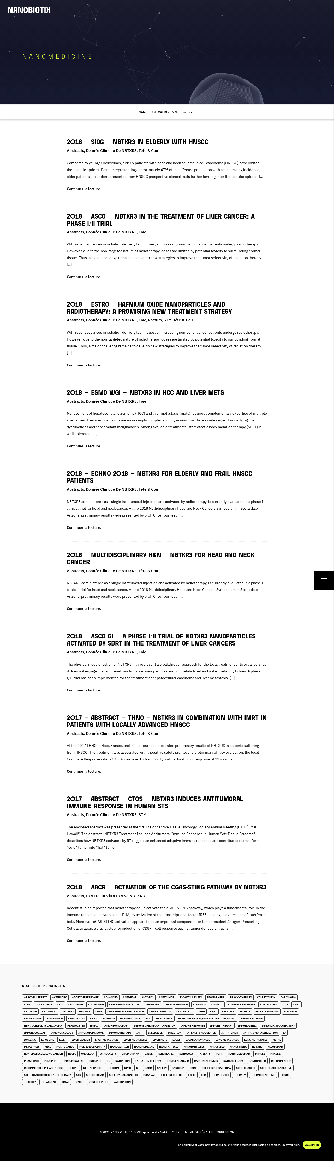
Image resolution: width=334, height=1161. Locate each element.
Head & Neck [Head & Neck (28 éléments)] (164, 1018)
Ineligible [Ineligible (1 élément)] (155, 1032)
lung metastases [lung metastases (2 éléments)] (227, 1039)
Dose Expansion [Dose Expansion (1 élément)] (160, 1011)
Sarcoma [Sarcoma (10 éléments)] (178, 1068)
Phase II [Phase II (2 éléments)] (275, 1054)
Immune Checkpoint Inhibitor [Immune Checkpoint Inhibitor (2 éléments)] (154, 1025)
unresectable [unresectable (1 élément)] (98, 1082)
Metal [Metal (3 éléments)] (277, 1039)
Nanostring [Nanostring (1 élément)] (238, 1046)
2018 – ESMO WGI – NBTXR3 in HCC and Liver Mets (145, 393)
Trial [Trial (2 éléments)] (65, 1082)
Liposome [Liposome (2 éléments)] (47, 1039)
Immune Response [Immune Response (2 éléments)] (193, 1025)
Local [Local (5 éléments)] (176, 1039)
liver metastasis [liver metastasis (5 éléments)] (106, 1039)
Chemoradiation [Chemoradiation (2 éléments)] (176, 1004)
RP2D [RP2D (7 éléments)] (127, 1068)
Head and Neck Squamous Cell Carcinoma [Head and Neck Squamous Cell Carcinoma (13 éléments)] (206, 1018)
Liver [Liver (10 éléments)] (63, 1039)
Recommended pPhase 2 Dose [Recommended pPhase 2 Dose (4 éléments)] (43, 1068)
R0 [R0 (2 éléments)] (108, 1061)
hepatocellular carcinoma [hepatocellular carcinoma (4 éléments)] (43, 1025)
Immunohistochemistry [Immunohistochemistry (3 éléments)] (278, 1025)
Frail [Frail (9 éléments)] (94, 1018)
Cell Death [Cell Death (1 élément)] (75, 1004)
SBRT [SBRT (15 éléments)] (193, 1068)
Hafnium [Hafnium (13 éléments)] (109, 1018)
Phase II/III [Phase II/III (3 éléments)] (31, 1061)
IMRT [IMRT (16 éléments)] (139, 1032)
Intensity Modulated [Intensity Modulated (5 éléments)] (201, 1032)
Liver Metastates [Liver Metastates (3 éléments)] (135, 1039)
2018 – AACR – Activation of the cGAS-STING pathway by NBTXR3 (166, 887)
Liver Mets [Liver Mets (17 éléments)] (160, 1039)
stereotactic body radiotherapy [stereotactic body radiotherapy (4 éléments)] (47, 1075)
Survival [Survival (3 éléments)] (149, 1075)
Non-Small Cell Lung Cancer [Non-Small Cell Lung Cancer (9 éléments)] (43, 1054)
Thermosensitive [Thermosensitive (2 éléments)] (263, 1075)
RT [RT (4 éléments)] (138, 1068)
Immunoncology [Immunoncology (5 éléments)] (62, 1032)
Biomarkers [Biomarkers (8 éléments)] (215, 997)
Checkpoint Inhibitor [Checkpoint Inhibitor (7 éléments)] (124, 1004)
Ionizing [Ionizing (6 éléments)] (30, 1039)
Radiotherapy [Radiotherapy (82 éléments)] (233, 1061)
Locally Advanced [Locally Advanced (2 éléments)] (198, 1039)
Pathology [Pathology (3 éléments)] (186, 1054)
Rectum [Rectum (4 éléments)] (114, 1068)
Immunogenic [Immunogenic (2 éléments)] (247, 1025)
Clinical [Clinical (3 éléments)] (217, 1004)
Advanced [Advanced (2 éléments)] (111, 997)
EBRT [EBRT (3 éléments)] (213, 1011)
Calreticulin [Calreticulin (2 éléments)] (266, 997)
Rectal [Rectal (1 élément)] (73, 1068)
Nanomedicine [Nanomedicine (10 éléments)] (144, 1046)
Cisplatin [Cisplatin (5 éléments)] (199, 1004)
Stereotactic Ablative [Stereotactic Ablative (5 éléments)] (276, 1068)
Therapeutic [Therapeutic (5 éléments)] (220, 1075)
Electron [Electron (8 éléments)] (290, 1011)
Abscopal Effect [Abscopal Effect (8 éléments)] (35, 997)
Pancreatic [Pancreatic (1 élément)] (166, 1054)
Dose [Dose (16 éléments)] (98, 1011)
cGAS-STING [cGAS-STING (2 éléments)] (96, 1004)
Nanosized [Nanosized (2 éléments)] (217, 1046)
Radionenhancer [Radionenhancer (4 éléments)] (206, 1061)
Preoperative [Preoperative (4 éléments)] (74, 1061)
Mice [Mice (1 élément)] (48, 1046)
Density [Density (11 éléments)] (84, 1011)
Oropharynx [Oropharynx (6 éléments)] (130, 1054)
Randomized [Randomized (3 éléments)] (257, 1061)
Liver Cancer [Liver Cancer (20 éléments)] (81, 1039)
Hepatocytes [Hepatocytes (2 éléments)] (76, 1025)
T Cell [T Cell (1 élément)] (192, 1075)
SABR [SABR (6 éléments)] (148, 1068)
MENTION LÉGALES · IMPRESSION (209, 1132)
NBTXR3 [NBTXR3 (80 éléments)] (257, 1046)
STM (167, 320)
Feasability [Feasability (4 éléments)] (76, 1018)
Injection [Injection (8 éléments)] (174, 1032)
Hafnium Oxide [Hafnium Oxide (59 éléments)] (130, 1018)
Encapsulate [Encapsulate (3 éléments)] (33, 1018)
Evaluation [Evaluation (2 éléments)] (55, 1018)
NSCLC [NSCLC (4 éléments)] (72, 1054)
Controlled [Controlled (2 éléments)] (268, 1004)
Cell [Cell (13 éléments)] (60, 1004)
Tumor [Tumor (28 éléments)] (79, 1082)
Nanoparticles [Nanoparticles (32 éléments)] (194, 1046)
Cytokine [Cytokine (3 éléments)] (30, 1011)
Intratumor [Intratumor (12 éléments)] (229, 1032)
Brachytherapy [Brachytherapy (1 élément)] (241, 997)
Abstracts (75, 150)
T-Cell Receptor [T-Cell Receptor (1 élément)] (171, 1075)
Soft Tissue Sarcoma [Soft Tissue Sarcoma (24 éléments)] (216, 1068)
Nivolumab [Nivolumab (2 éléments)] (275, 1046)
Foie (142, 232)
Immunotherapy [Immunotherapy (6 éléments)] (120, 1032)
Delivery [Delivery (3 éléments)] (68, 1011)
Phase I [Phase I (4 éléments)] (260, 1054)
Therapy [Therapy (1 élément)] (240, 1075)
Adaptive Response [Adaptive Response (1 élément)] (85, 997)
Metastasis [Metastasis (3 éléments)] (32, 1046)
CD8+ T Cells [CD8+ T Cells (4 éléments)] (44, 1004)
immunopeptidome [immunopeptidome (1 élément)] (91, 1032)
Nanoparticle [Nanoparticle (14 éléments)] (168, 1046)
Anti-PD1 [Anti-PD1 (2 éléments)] (147, 997)
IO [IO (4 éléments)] (284, 1032)
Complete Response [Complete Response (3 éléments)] (241, 1004)
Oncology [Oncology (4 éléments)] (88, 1054)
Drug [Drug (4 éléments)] (201, 1011)
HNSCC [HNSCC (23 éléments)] (94, 1025)
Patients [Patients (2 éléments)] (205, 1054)
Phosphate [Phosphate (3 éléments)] (51, 1061)
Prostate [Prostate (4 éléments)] (95, 1061)
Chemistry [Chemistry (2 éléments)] (152, 1004)
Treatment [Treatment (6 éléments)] (48, 1082)
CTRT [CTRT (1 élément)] (296, 1004)
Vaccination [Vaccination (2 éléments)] (122, 1082)
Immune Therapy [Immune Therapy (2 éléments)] (221, 1025)
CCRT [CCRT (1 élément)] (27, 1004)
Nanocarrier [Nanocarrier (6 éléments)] (119, 1046)
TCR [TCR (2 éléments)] (203, 1075)
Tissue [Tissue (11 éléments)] (284, 1075)
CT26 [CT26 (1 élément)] (285, 1004)
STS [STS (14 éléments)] (78, 1075)
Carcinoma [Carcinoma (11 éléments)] (288, 997)
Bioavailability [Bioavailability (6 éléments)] (191, 997)
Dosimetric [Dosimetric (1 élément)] (184, 1011)
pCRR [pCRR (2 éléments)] (219, 1054)
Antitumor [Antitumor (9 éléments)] (166, 997)
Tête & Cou (148, 150)
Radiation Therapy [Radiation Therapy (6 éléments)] (148, 1061)
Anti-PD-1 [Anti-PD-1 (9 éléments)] (129, 997)
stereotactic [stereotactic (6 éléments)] (245, 1068)
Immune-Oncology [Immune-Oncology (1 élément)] (116, 1025)
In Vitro (92, 895)
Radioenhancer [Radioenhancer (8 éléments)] (178, 1061)
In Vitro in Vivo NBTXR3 (123, 895)
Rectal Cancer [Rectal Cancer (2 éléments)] (93, 1068)
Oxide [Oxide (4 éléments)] (149, 1054)
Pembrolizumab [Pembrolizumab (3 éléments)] (239, 1054)
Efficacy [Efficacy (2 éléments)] (228, 1011)
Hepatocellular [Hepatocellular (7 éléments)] (252, 1018)
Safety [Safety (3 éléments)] (162, 1068)
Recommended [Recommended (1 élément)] (281, 1061)
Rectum (155, 320)
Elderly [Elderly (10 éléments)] (245, 1011)
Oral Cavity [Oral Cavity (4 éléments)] (108, 1054)
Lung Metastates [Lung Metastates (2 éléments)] (255, 1039)
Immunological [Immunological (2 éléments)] (34, 1032)
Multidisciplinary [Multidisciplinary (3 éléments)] (92, 1046)
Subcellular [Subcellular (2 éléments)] (95, 1075)
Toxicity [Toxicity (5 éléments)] (30, 1082)
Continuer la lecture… (85, 188)
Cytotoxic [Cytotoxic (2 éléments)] (49, 1011)
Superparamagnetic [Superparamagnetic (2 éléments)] (123, 1075)
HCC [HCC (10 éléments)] (148, 1018)
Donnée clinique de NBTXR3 (111, 150)
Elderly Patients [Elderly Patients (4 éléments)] (267, 1011)
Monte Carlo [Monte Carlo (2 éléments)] (65, 1046)
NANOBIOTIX (169, 1132)
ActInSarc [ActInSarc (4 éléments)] (59, 997)
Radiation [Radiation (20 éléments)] (122, 1061)
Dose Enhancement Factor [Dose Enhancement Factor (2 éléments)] (125, 1011)
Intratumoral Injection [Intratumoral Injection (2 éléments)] (260, 1032)
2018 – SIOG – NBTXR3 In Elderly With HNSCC (137, 142)
